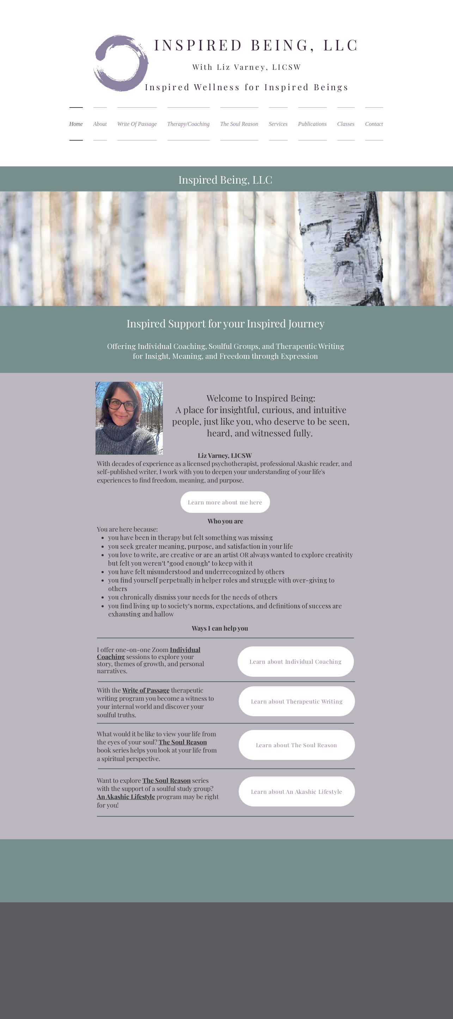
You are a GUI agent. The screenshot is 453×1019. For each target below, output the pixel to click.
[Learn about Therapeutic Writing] (297, 701)
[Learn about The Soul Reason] (297, 745)
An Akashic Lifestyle (126, 796)
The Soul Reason (166, 780)
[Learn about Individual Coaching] (296, 661)
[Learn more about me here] (225, 502)
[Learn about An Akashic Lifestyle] (297, 791)
